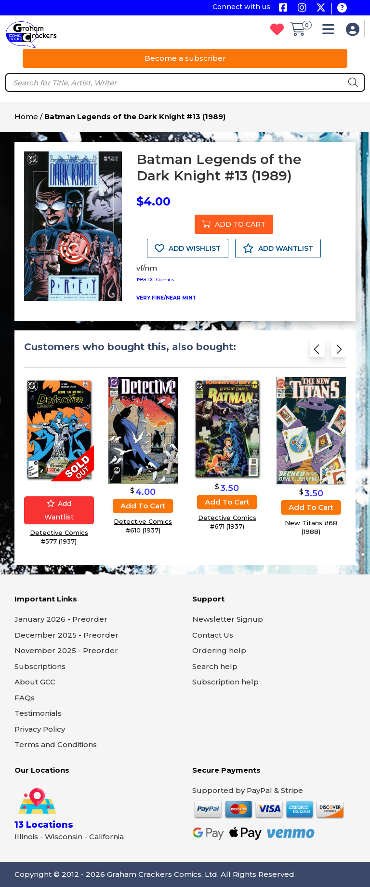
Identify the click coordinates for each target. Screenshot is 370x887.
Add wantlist (59, 510)
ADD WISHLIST (188, 248)
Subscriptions (40, 666)
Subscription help (225, 681)
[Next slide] (338, 352)
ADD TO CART (233, 224)
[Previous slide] (317, 352)
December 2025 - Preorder (66, 635)
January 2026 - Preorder (60, 619)
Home (26, 116)
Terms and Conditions (55, 744)
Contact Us (212, 635)
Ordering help (219, 650)
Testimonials (38, 713)
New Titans (303, 522)
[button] (330, 31)
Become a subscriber (185, 58)
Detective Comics (59, 532)
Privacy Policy (39, 729)
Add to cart (142, 505)
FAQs (24, 697)
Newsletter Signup (227, 619)
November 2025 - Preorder (66, 650)
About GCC (34, 681)
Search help (215, 666)
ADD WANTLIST (278, 248)
